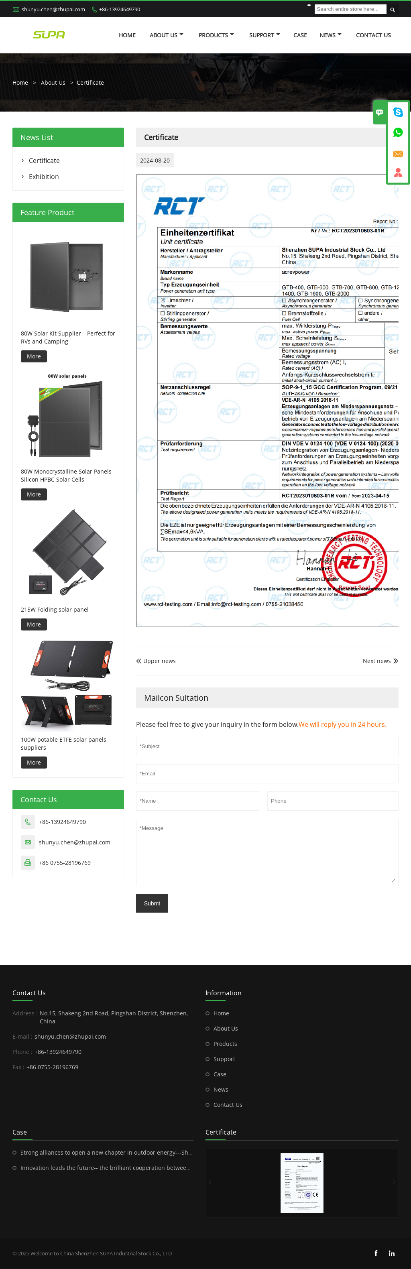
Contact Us (373, 35)
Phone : (22, 1051)
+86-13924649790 (119, 9)
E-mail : (22, 1036)
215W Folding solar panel (55, 609)
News (330, 35)
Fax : (18, 1067)
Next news (377, 661)
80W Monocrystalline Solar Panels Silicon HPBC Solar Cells (66, 475)
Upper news (156, 661)
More (34, 356)
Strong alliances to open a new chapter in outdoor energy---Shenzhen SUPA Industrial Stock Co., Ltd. (155, 1152)
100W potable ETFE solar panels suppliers (63, 743)
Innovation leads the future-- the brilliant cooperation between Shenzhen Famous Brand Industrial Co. (158, 1167)
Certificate (90, 82)
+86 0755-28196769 (65, 862)
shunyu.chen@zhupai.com (53, 9)
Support (264, 35)
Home (127, 35)
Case (300, 35)
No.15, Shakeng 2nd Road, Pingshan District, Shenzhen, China (114, 1017)
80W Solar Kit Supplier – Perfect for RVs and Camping (68, 337)
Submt (152, 903)
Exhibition (44, 177)
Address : (25, 1013)
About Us (166, 35)
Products (216, 35)
